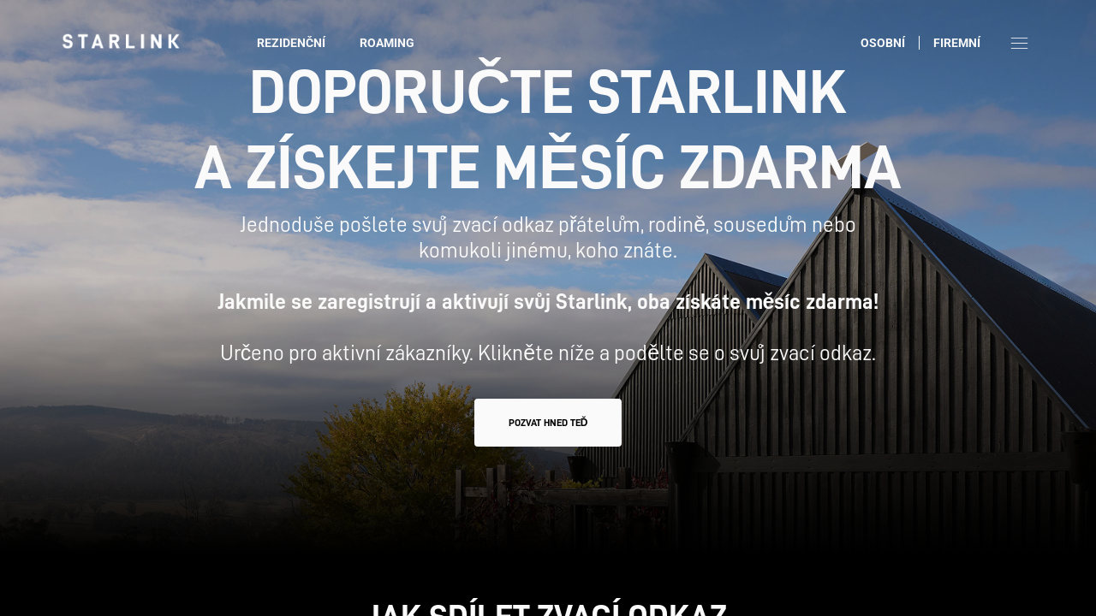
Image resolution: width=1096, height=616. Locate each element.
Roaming (387, 43)
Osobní (883, 43)
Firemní (956, 43)
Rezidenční (291, 43)
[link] (121, 41)
